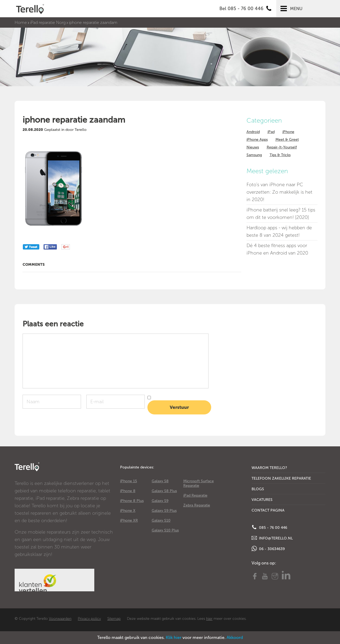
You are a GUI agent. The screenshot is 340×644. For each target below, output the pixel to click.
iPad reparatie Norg (48, 22)
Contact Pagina (268, 510)
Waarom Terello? (269, 468)
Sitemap (114, 618)
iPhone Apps (257, 139)
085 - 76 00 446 (269, 527)
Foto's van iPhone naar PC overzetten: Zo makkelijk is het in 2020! (279, 192)
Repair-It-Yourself (282, 147)
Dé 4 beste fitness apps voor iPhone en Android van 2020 (277, 249)
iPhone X (127, 510)
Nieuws (252, 147)
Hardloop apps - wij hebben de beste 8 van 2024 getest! (279, 231)
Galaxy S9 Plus (164, 510)
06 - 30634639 (268, 548)
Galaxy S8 (160, 481)
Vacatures (262, 499)
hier (209, 618)
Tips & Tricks (280, 155)
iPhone (288, 132)
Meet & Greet (287, 139)
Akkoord (235, 637)
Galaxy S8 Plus (164, 491)
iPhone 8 (127, 491)
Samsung (254, 155)
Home (21, 22)
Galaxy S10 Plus (165, 530)
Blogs (258, 489)
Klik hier (173, 637)
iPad (271, 132)
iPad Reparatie (195, 495)
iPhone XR (129, 520)
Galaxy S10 (161, 520)
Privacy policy (89, 618)
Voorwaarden (60, 618)
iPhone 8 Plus (132, 500)
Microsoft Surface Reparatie (198, 483)
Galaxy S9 (160, 500)
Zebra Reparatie (196, 505)
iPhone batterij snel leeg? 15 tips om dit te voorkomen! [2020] (280, 213)
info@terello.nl (272, 538)
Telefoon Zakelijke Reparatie (281, 478)
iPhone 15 (128, 481)
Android (253, 132)
